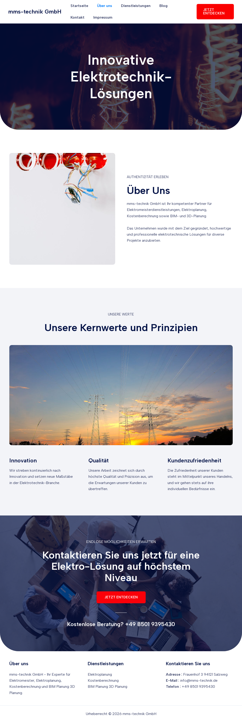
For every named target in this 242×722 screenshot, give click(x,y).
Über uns (102, 5)
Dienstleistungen (132, 5)
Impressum (79, 17)
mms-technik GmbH (34, 11)
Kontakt (177, 5)
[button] (214, 11)
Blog (159, 5)
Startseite (78, 5)
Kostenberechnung (103, 680)
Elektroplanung (100, 674)
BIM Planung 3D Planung (108, 686)
